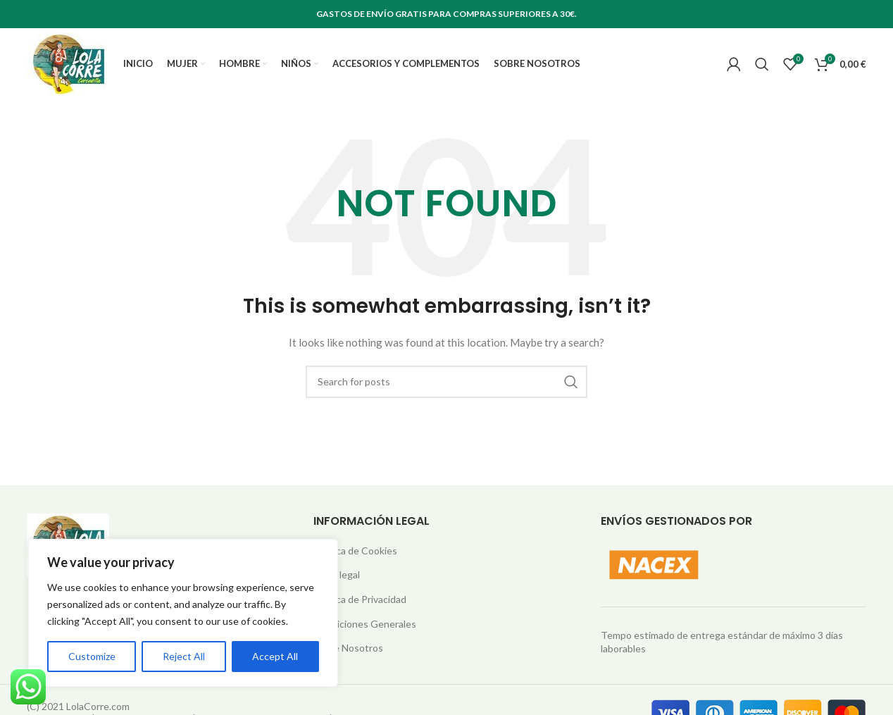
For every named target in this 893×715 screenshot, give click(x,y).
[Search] (762, 67)
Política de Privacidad (359, 605)
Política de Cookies (355, 556)
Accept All (275, 656)
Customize (91, 656)
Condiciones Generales (364, 629)
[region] (183, 613)
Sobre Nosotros (348, 653)
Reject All (184, 656)
